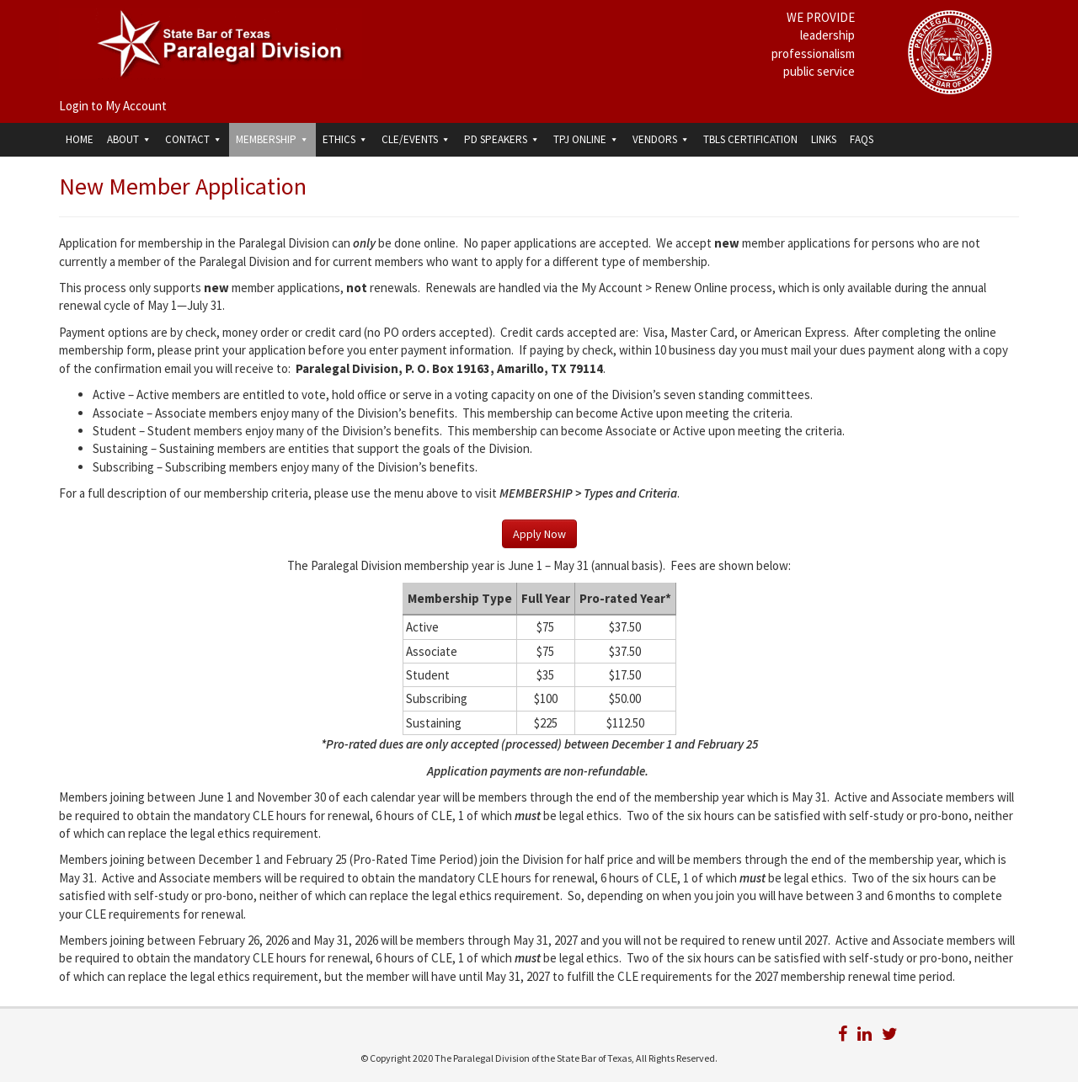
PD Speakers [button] (502, 139)
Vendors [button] (661, 139)
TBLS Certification (750, 139)
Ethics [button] (345, 139)
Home (79, 139)
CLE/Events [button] (416, 139)
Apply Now (539, 533)
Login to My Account (113, 106)
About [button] (129, 139)
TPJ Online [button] (586, 139)
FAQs (861, 139)
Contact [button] (193, 139)
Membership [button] (272, 139)
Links (823, 139)
